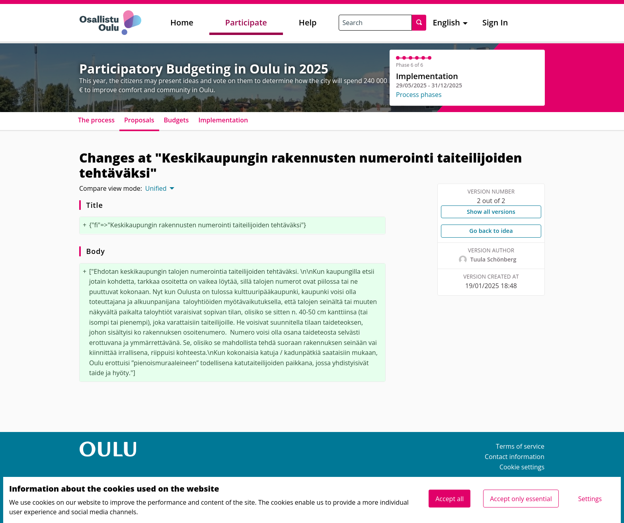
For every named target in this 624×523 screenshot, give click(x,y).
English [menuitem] (446, 22)
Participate (246, 22)
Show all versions (491, 211)
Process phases (419, 94)
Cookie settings (521, 467)
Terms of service (520, 446)
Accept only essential (521, 498)
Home (181, 22)
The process (96, 120)
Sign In (495, 22)
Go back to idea (491, 230)
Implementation (223, 120)
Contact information (514, 456)
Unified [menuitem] (156, 188)
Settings (590, 498)
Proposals (139, 120)
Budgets (176, 120)
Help (308, 22)
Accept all (449, 498)
